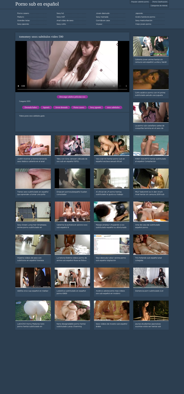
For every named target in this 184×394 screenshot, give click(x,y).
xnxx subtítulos (113, 107)
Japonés (46, 107)
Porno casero (79, 107)
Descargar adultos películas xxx (72, 97)
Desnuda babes (31, 107)
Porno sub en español (37, 4)
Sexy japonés (95, 107)
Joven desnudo (61, 107)
